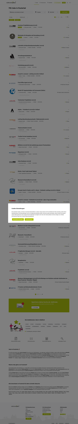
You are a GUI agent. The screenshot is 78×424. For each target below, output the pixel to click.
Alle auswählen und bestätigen (18, 219)
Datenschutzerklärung (29, 216)
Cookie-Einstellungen (29, 219)
